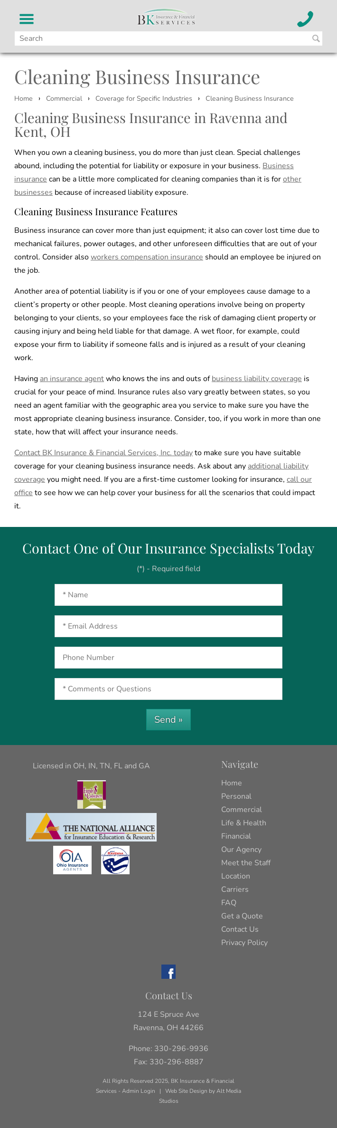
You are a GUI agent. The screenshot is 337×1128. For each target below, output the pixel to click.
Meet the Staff (246, 863)
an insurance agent (72, 378)
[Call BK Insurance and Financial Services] (305, 19)
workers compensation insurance (147, 257)
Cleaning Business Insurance (250, 98)
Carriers (235, 889)
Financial (236, 836)
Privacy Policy (244, 942)
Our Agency (241, 849)
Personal (236, 796)
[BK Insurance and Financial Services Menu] (27, 19)
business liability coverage (257, 378)
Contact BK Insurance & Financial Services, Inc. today (103, 453)
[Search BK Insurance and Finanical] (316, 38)
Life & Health (243, 823)
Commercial (64, 98)
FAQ (228, 903)
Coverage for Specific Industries (143, 98)
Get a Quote (242, 916)
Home (23, 98)
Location (235, 876)
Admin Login (138, 1091)
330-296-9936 (181, 1048)
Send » (168, 719)
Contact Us (240, 929)
